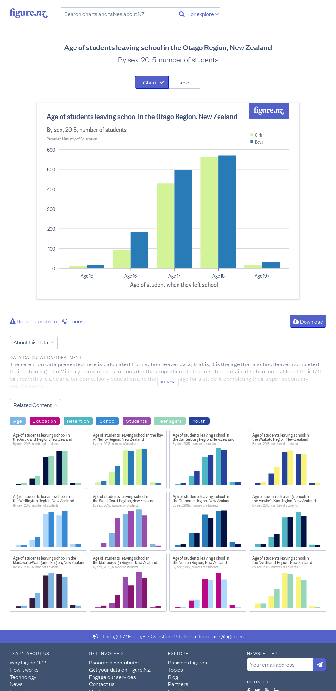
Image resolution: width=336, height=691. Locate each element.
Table (183, 82)
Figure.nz (29, 13)
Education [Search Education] (44, 420)
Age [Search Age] (17, 420)
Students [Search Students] (136, 420)
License (74, 321)
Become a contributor (114, 662)
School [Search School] (108, 420)
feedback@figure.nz (222, 636)
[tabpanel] (168, 201)
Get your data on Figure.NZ (120, 669)
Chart (150, 82)
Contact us (102, 683)
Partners (178, 683)
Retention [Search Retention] (78, 420)
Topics (175, 669)
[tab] (152, 82)
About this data (30, 342)
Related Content (32, 404)
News (16, 683)
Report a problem (33, 321)
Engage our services (112, 676)
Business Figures (187, 662)
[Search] (182, 13)
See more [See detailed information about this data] (168, 382)
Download (308, 321)
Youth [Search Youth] (199, 420)
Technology (23, 676)
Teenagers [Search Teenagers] (170, 420)
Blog (173, 676)
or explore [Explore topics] (205, 13)
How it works (24, 669)
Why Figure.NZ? (28, 662)
